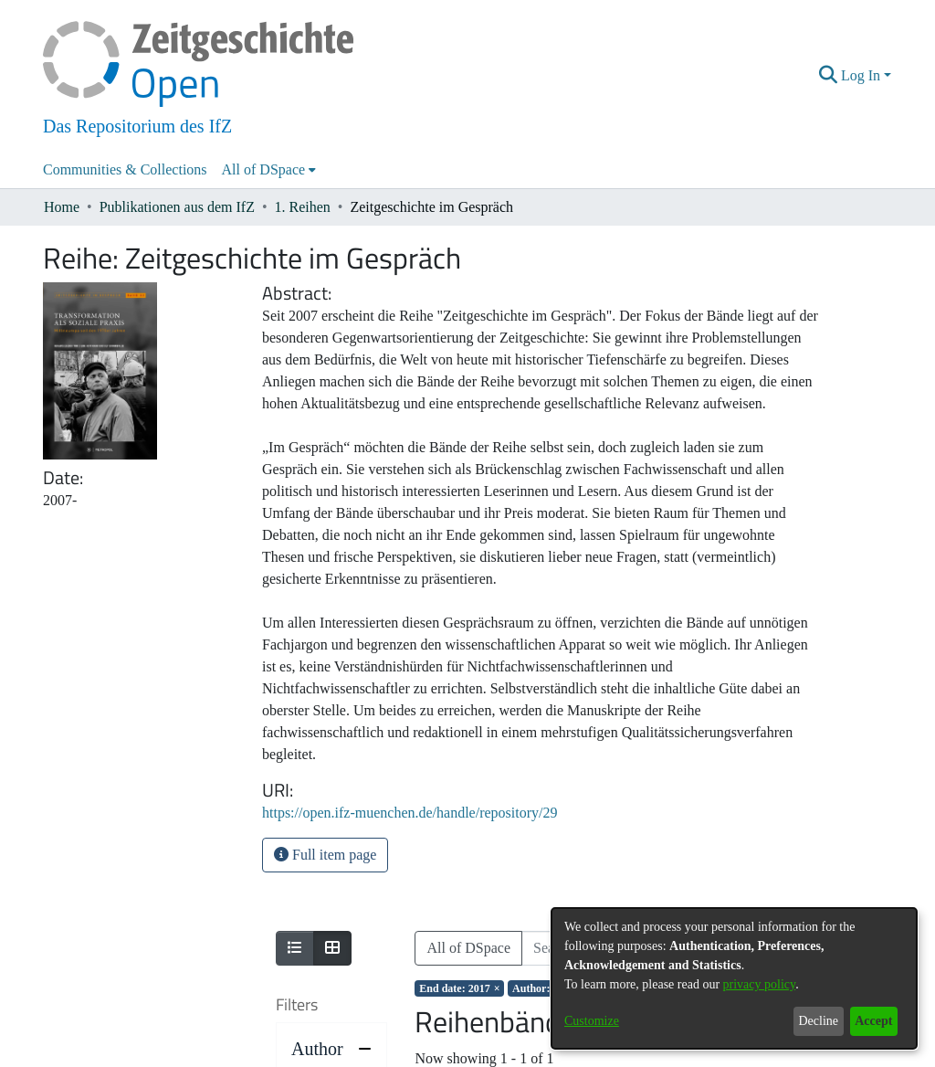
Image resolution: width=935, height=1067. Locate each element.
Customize (591, 1021)
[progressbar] (331, 1040)
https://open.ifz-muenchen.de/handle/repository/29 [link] (409, 812)
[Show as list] (295, 948)
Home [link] (61, 207)
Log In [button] (862, 75)
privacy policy (759, 984)
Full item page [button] (325, 854)
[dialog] (734, 978)
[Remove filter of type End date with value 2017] (459, 988)
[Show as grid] (332, 948)
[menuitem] (269, 170)
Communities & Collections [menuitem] (125, 169)
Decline (818, 1021)
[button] (828, 76)
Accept (873, 1021)
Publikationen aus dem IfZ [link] (177, 207)
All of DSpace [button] (264, 169)
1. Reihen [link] (303, 207)
